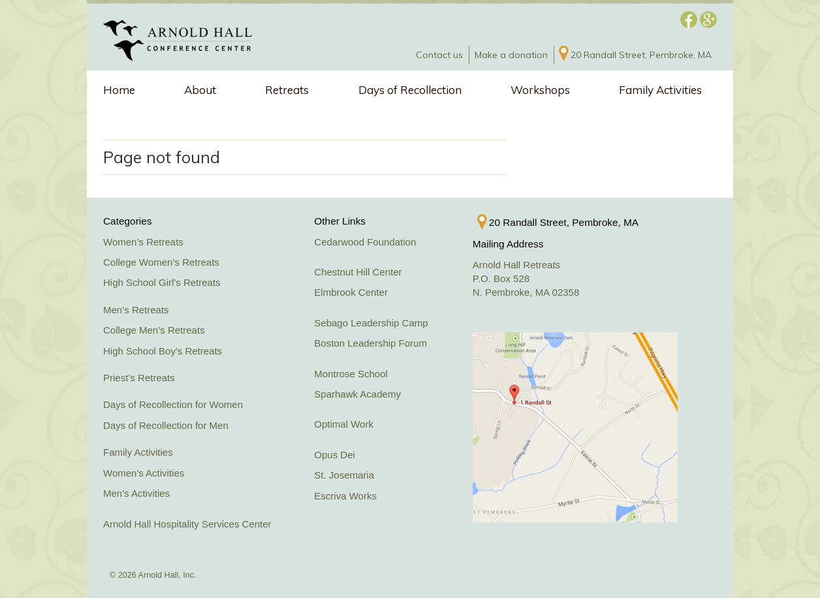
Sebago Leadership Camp (371, 322)
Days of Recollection (410, 90)
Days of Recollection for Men (166, 425)
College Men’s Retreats (154, 330)
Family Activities (660, 90)
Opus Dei (334, 454)
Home (119, 90)
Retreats (287, 90)
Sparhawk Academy (357, 394)
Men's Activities (136, 493)
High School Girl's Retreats (162, 282)
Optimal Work (343, 424)
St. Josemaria (344, 474)
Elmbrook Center (351, 292)
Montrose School (351, 373)
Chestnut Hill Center (358, 271)
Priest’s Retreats (139, 377)
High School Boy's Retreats (162, 350)
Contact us (439, 55)
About (200, 90)
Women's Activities (143, 473)
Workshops (540, 90)
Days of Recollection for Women (173, 404)
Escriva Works (345, 495)
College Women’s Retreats (161, 262)
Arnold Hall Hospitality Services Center (187, 523)
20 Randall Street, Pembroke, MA (641, 55)
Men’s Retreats (136, 309)
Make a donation (511, 55)
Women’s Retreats (143, 241)
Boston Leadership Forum (370, 343)
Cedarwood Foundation (365, 241)
